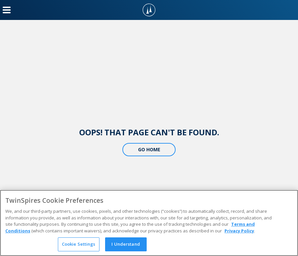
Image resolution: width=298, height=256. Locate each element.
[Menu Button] (6, 10)
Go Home (149, 149)
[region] (149, 223)
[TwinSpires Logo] (149, 10)
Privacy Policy (239, 231)
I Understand (125, 244)
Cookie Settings (78, 244)
